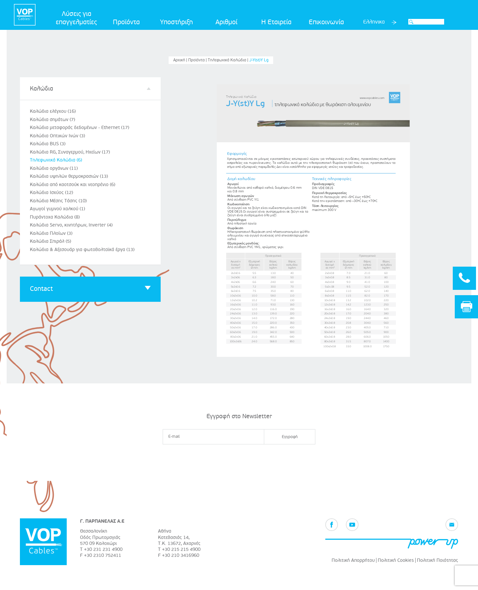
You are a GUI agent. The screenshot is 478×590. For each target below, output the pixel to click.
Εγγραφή (290, 436)
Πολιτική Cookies (396, 560)
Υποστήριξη (176, 22)
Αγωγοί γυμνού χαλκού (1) (57, 209)
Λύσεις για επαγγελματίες (76, 18)
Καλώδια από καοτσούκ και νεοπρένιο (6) (72, 184)
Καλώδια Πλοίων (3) (51, 233)
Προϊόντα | (198, 60)
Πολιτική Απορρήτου (353, 560)
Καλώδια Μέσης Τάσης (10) (58, 201)
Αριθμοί (226, 22)
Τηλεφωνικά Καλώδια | (228, 60)
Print (466, 306)
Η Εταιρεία (276, 22)
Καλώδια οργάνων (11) (54, 168)
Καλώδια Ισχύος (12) (51, 192)
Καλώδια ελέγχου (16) (53, 111)
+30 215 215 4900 (181, 549)
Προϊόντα (126, 22)
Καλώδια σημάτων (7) (52, 119)
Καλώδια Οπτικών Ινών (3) (57, 136)
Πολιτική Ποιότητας (437, 560)
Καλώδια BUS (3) (47, 144)
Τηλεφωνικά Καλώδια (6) (56, 160)
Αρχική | (180, 60)
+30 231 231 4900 (103, 549)
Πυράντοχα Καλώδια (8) (55, 217)
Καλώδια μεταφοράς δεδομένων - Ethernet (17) (79, 127)
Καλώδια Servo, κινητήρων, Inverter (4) (71, 225)
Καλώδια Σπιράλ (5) (50, 241)
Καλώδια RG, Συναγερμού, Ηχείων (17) (70, 152)
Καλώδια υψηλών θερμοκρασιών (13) (69, 176)
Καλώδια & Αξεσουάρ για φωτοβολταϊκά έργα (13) (82, 249)
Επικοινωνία (326, 22)
